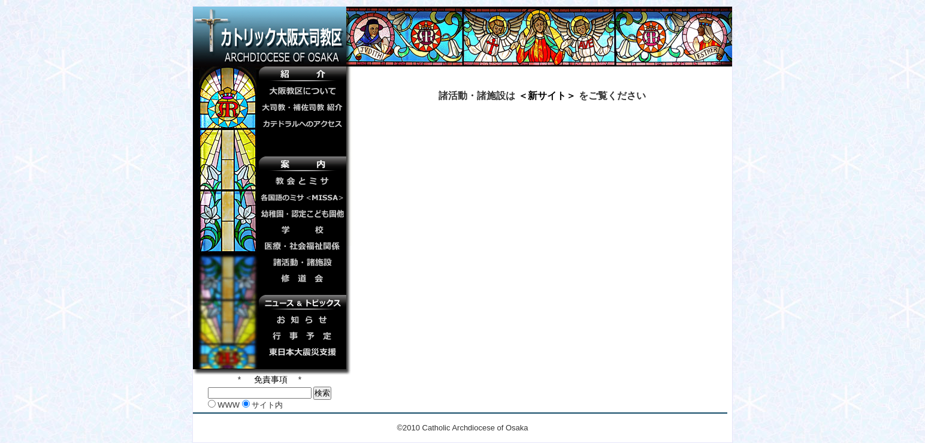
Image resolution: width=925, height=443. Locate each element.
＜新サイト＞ (546, 95)
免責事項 (270, 379)
